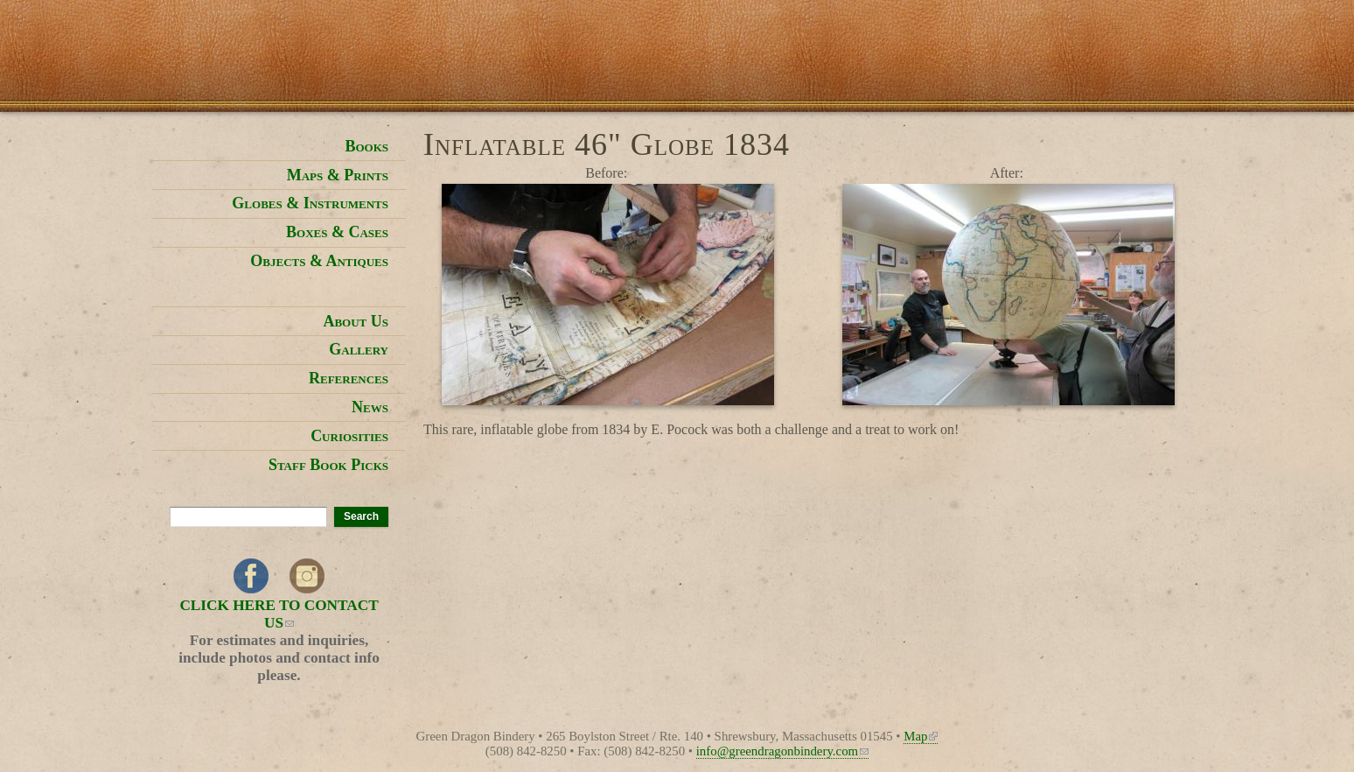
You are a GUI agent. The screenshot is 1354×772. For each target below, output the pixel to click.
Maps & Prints (337, 175)
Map (921, 736)
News (370, 407)
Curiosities (349, 436)
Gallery (358, 349)
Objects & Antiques (319, 261)
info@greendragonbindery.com (782, 751)
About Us (355, 321)
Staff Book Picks (328, 465)
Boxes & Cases (337, 232)
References (348, 378)
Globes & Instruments (310, 203)
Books (366, 146)
